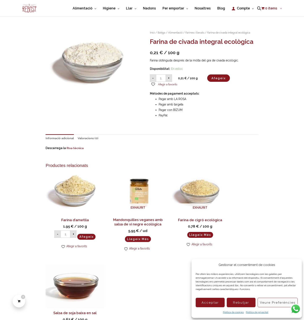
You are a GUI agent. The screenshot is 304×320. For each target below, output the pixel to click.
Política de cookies (233, 312)
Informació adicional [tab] (60, 138)
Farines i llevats (196, 32)
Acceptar (210, 302)
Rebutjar (241, 302)
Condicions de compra (135, 309)
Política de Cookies (103, 309)
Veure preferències (277, 302)
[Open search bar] (259, 8)
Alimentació (176, 32)
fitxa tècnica (75, 148)
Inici (152, 32)
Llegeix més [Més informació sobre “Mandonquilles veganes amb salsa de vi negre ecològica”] (125, 236)
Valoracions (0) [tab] (89, 138)
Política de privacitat (257, 312)
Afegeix (218, 77)
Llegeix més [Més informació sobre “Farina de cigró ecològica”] (179, 232)
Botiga (162, 32)
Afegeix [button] (82, 230)
